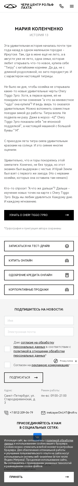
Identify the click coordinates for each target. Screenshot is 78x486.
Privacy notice (66, 361)
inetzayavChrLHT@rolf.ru (59, 413)
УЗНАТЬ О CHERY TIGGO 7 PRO (28, 215)
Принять (15, 477)
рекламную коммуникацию (50, 365)
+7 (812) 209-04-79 (18, 413)
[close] (76, 361)
